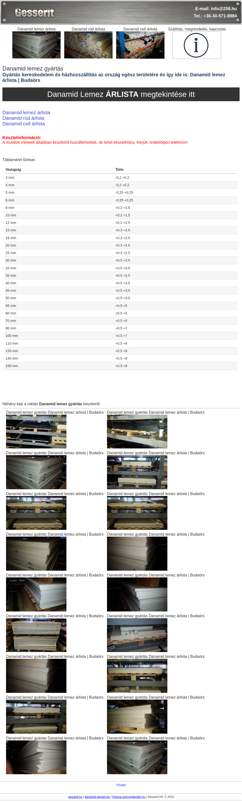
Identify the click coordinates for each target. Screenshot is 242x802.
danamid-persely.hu (97, 797)
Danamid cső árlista (23, 123)
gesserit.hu (75, 797)
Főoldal (121, 785)
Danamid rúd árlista (23, 118)
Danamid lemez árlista (26, 112)
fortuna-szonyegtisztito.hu (128, 797)
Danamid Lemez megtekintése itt (121, 94)
